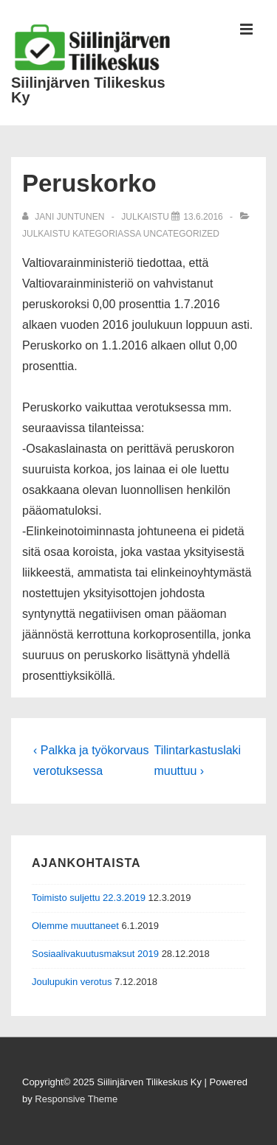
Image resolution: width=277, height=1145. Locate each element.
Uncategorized (181, 234)
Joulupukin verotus (72, 981)
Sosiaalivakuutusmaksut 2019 (95, 953)
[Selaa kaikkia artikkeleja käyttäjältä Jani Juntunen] (64, 217)
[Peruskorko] (202, 217)
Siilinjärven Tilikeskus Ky (88, 89)
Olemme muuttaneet (75, 925)
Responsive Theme (76, 1098)
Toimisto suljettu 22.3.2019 (89, 897)
